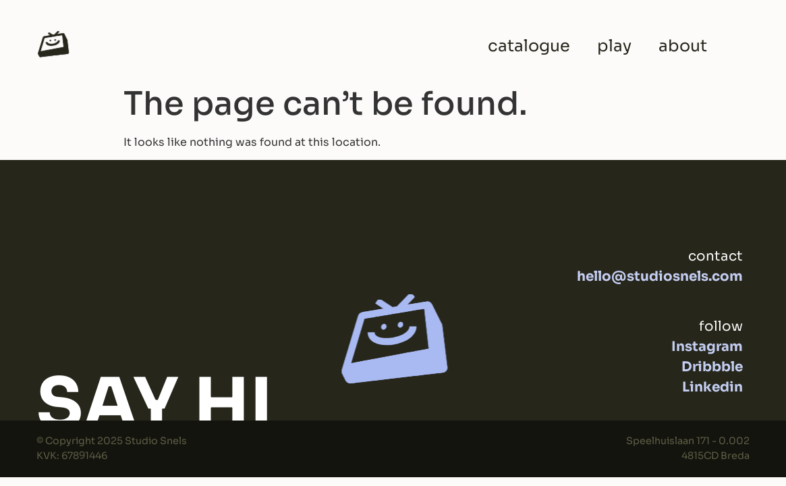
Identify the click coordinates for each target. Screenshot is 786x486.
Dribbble (712, 366)
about (682, 46)
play (614, 46)
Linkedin (712, 387)
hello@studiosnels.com (660, 276)
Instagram (707, 346)
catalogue (529, 46)
